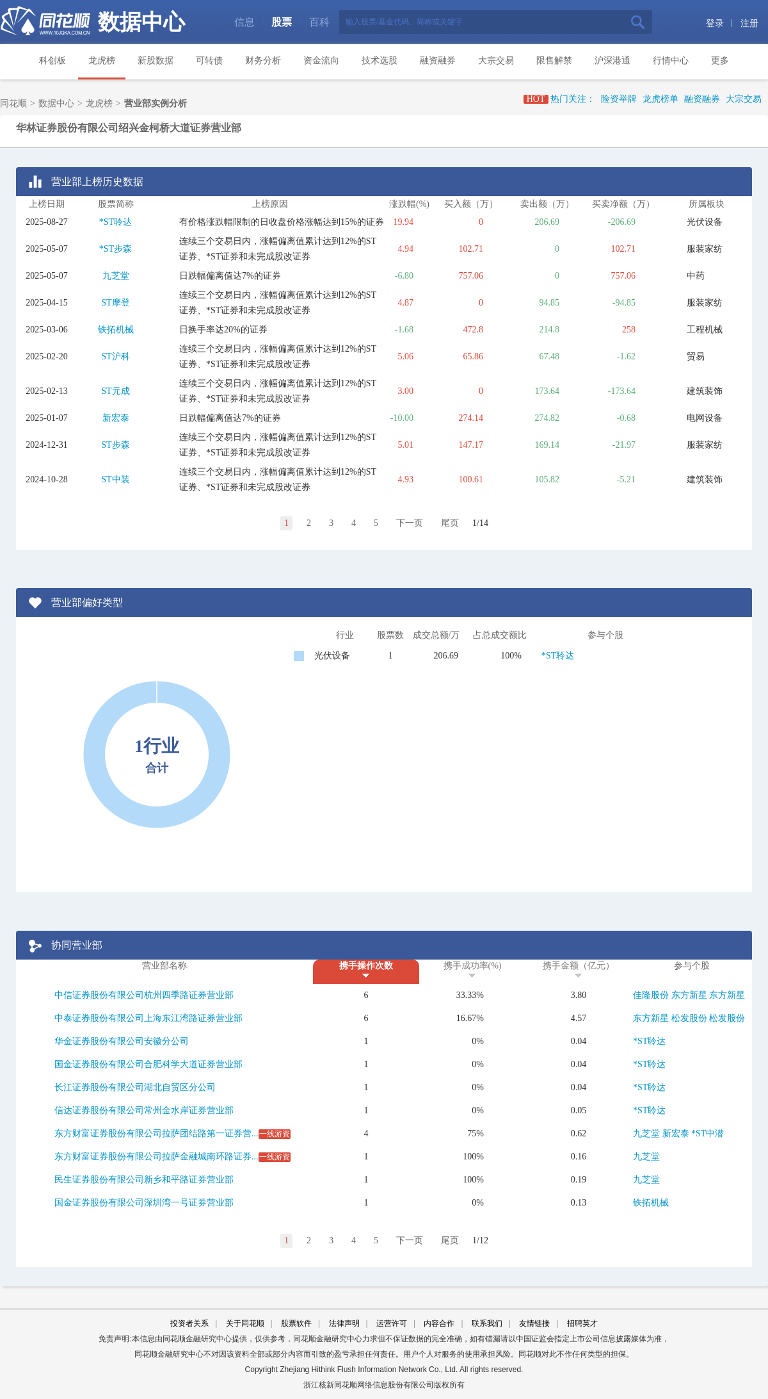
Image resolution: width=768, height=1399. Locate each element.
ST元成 (115, 391)
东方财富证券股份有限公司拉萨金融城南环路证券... (156, 1156)
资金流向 (321, 60)
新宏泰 (115, 418)
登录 (715, 23)
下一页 (409, 523)
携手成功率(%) (473, 965)
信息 (244, 22)
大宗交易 (496, 60)
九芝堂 (115, 276)
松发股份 (689, 1018)
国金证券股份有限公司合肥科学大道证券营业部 (148, 1064)
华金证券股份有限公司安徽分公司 (121, 1041)
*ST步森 (115, 249)
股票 (281, 22)
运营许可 (391, 1323)
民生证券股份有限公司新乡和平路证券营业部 (144, 1179)
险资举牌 (619, 99)
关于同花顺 (245, 1323)
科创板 (52, 60)
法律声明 (344, 1323)
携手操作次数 (366, 965)
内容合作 (439, 1323)
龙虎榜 (101, 60)
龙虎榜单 (660, 99)
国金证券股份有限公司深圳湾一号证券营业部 (144, 1202)
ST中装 (115, 479)
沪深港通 (612, 60)
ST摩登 (115, 302)
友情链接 (534, 1323)
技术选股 (379, 60)
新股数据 (155, 60)
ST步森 (115, 445)
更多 (720, 60)
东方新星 (689, 995)
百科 (319, 22)
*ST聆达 (115, 222)
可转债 (209, 60)
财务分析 (263, 60)
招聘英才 (582, 1323)
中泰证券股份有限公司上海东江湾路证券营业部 (148, 1018)
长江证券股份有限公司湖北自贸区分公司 (135, 1087)
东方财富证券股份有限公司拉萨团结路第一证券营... (156, 1133)
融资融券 (438, 60)
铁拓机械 (116, 329)
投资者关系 (189, 1323)
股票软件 (296, 1323)
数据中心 (141, 22)
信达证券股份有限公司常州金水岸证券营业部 (144, 1110)
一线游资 (274, 1133)
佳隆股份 (651, 995)
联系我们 (487, 1323)
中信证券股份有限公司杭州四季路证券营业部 (144, 995)
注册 (749, 23)
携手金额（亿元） (578, 965)
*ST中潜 (707, 1133)
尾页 (450, 523)
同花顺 (13, 103)
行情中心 (671, 60)
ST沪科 (115, 356)
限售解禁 (554, 60)
